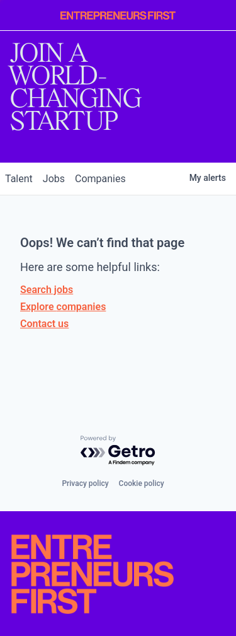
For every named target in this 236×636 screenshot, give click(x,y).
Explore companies (63, 307)
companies (100, 179)
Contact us (44, 324)
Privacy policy (85, 483)
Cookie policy (141, 483)
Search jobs (46, 290)
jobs (54, 179)
